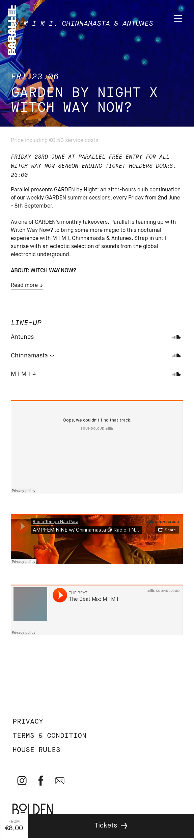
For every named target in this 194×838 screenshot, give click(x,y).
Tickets (105, 825)
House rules (36, 750)
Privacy (27, 721)
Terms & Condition (49, 735)
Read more (24, 285)
